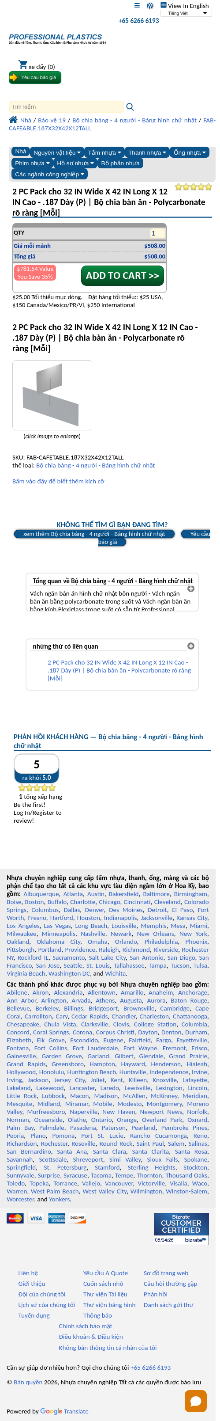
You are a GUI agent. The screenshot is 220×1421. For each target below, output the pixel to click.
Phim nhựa (32, 163)
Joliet (97, 1080)
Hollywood (21, 1072)
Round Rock (116, 1143)
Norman (18, 1120)
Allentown (102, 992)
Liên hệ (28, 1273)
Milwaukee (21, 934)
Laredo (110, 1088)
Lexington (169, 1088)
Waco (199, 1183)
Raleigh (109, 950)
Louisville (124, 926)
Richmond (136, 950)
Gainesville (21, 1056)
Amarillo (132, 992)
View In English (184, 6)
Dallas (72, 910)
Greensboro (67, 1064)
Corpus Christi (115, 1032)
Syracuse (75, 1175)
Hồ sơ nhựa (75, 163)
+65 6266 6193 (139, 21)
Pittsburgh (20, 950)
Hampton (102, 1064)
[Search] (66, 107)
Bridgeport (103, 1008)
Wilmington (146, 1191)
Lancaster (81, 1088)
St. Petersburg (65, 1167)
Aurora (156, 1000)
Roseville (83, 1143)
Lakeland (18, 1088)
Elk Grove (51, 1040)
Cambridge (175, 1008)
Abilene (17, 992)
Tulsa (200, 965)
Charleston (154, 1016)
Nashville (93, 934)
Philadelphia (161, 942)
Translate (64, 1411)
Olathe (77, 1120)
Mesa (178, 926)
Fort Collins (50, 1048)
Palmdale (51, 1128)
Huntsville (132, 1072)
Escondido (84, 1040)
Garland (98, 1056)
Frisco (199, 1048)
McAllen (134, 1096)
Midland (48, 1104)
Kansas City (191, 918)
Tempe (124, 1175)
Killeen (138, 1080)
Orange (127, 1120)
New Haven (118, 1112)
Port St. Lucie (102, 1136)
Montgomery (164, 1104)
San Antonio (146, 957)
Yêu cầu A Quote (105, 1273)
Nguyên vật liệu (57, 152)
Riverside (165, 950)
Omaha (98, 942)
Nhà (20, 151)
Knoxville (165, 1080)
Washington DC (69, 973)
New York (193, 934)
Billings (73, 1008)
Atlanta (73, 894)
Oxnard (197, 1120)
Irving (14, 1080)
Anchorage (192, 992)
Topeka (39, 1183)
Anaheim (161, 992)
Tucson (180, 965)
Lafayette (195, 1080)
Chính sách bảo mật (85, 1326)
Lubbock (53, 1096)
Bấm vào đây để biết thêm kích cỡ (58, 481)
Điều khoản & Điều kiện (91, 1337)
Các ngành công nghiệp (49, 174)
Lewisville (137, 1088)
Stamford (107, 1167)
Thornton (149, 1175)
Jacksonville (157, 918)
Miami (198, 926)
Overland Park (162, 1120)
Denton (171, 1032)
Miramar (76, 1104)
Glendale (151, 1056)
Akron (41, 992)
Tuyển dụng (34, 1315)
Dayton (147, 1032)
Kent (117, 1080)
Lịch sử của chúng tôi (47, 1305)
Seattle (72, 965)
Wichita (115, 973)
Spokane (195, 1159)
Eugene (113, 1040)
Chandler (123, 1016)
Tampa (158, 965)
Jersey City (69, 1080)
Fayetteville (191, 1040)
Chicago (109, 902)
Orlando (126, 942)
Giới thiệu (32, 1284)
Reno (200, 1136)
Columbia (194, 1024)
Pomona (63, 1136)
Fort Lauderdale (95, 1048)
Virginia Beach (26, 973)
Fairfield (140, 1040)
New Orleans (155, 934)
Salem (176, 1143)
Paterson (114, 1128)
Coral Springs (51, 1032)
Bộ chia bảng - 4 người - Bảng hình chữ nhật (95, 465)
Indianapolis (120, 918)
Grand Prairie (188, 1056)
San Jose (48, 965)
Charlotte (82, 902)
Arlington (54, 1000)
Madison (106, 1096)
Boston (34, 902)
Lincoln (197, 1088)
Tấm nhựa (104, 152)
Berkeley (47, 1008)
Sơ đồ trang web (166, 1273)
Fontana (18, 1048)
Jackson (38, 1080)
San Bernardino (29, 1151)
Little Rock (22, 1096)
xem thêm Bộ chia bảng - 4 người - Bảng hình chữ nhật (94, 534)
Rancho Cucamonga (158, 1136)
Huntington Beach (91, 1072)
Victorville (151, 1183)
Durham (196, 1032)
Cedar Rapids (89, 1016)
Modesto (129, 1104)
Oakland (18, 942)
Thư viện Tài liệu (105, 1294)
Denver (94, 910)
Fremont (174, 1048)
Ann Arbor (21, 1000)
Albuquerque (41, 894)
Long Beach (91, 926)
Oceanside (48, 1120)
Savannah (20, 1159)
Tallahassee (129, 965)
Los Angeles (23, 926)
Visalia (178, 1183)
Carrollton (38, 1016)
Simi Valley (125, 1159)
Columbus (45, 910)
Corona (82, 1032)
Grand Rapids (26, 1064)
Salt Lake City (107, 957)
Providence (80, 950)
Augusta (131, 1000)
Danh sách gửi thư (169, 1305)
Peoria (15, 1136)
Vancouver (119, 1183)
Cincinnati (137, 902)
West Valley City (104, 1191)
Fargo (163, 1040)
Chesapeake (23, 1024)
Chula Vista (60, 1024)
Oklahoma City (58, 942)
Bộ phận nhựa (120, 163)
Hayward (133, 1064)
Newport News (161, 1112)
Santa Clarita (150, 1151)
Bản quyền (28, 1382)
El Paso (182, 910)
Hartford (61, 918)
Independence (168, 1072)
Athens (105, 1000)
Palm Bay (20, 1128)
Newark (121, 934)
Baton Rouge (189, 1000)
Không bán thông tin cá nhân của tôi (108, 1348)
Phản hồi (156, 1294)
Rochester (54, 1143)
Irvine (199, 1072)
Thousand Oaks (186, 1175)
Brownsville (139, 1008)
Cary (62, 1016)
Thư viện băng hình (109, 1305)
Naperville (83, 1112)
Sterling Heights (151, 1167)
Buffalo (57, 902)
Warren (17, 1191)
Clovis (121, 1024)
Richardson (22, 1143)
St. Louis (98, 965)
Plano (37, 1136)
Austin (95, 894)
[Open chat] (196, 1401)
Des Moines (125, 910)
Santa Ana (72, 1151)
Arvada (80, 1000)
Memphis (153, 926)
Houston (88, 918)
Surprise (49, 1175)
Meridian (195, 1096)
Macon (79, 1096)
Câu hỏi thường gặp (170, 1284)
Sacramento (68, 957)
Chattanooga (190, 1016)
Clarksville (94, 1024)
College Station (155, 1024)
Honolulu (51, 1072)
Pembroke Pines (184, 1128)
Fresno (37, 918)
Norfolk (197, 1112)
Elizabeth (19, 1040)
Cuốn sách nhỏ (103, 1284)
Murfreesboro (46, 1112)
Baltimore (156, 894)
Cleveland (167, 902)
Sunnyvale (20, 1175)
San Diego (181, 957)
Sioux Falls (162, 1159)
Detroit (157, 910)
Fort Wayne (140, 1048)
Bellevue (18, 1008)
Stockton (195, 1167)
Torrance (65, 1183)
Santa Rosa (191, 1151)
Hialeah (197, 1064)
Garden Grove (61, 1056)
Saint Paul (150, 1143)
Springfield (21, 1167)
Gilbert (124, 1056)
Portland (50, 950)
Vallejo (91, 1183)
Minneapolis (58, 934)
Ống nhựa (190, 152)
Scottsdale (53, 1159)
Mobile (102, 1104)
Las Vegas (57, 926)
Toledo (16, 1183)
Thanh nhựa (147, 152)
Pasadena (83, 1128)
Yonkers (59, 1199)
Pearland (143, 1128)
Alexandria (68, 992)
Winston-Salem (186, 1191)
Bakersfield (123, 894)
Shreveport (88, 1159)
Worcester (20, 1199)
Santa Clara (109, 1151)
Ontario (101, 1120)
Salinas (198, 1143)
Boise (14, 902)
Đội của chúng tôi (42, 1294)
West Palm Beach (55, 1191)
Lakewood (49, 1088)
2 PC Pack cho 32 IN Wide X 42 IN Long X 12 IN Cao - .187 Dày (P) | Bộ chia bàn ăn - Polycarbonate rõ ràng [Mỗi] (119, 670)
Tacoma (101, 1175)
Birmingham (190, 894)
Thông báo (97, 1315)
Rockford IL (33, 957)
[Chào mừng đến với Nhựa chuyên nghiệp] (57, 37)
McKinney (164, 1096)
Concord (18, 1032)
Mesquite (19, 1104)
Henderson (166, 1064)
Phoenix (196, 942)
